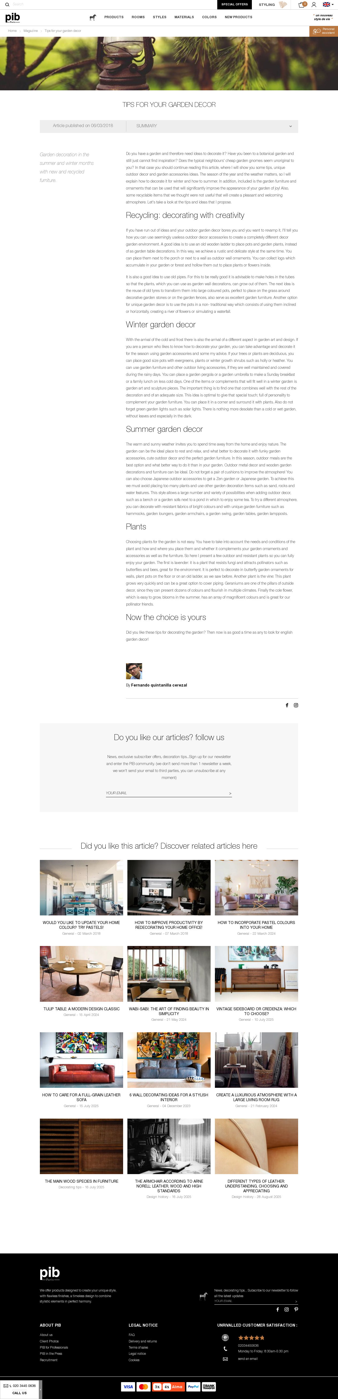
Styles (159, 17)
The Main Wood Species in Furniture (81, 1182)
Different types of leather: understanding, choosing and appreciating (256, 1186)
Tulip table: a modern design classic (81, 1009)
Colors (209, 17)
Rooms (138, 17)
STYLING (273, 4)
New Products (238, 17)
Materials (184, 17)
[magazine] (92, 17)
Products (114, 17)
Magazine (31, 31)
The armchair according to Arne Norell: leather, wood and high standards (169, 1186)
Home (12, 31)
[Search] (7, 4)
